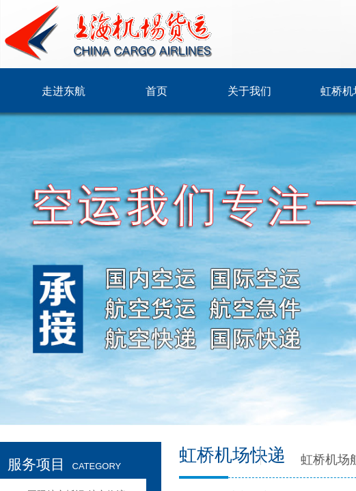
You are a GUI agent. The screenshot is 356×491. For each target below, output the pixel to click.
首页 (156, 91)
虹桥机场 (325, 459)
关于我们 (249, 91)
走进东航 (63, 91)
